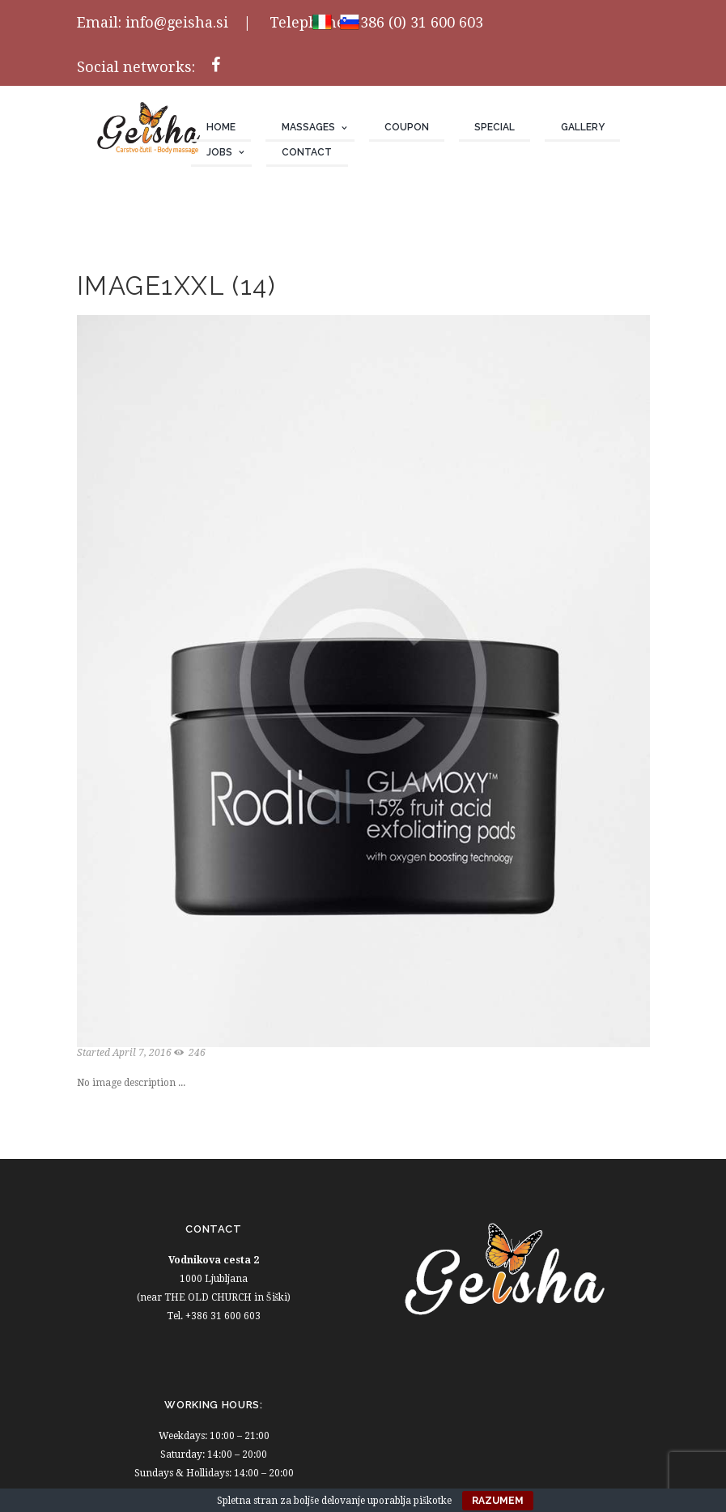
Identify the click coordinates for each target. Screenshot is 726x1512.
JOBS (219, 152)
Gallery (583, 127)
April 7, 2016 (142, 1052)
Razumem (498, 1500)
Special (494, 127)
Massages (308, 127)
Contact (307, 152)
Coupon (406, 127)
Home (221, 127)
